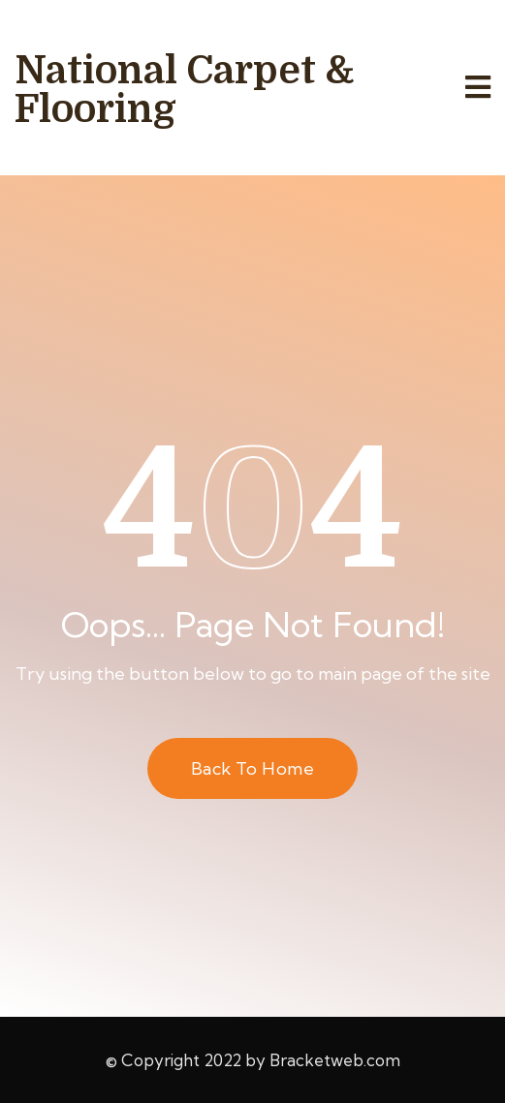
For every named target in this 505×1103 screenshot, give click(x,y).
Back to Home (252, 768)
